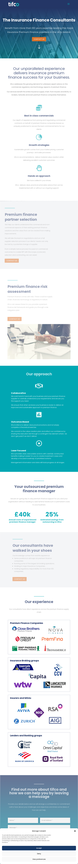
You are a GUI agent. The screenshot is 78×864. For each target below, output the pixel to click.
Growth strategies (39, 147)
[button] (75, 831)
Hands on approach (39, 177)
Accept (39, 848)
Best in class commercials (39, 117)
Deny (39, 854)
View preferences (39, 859)
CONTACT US (39, 39)
